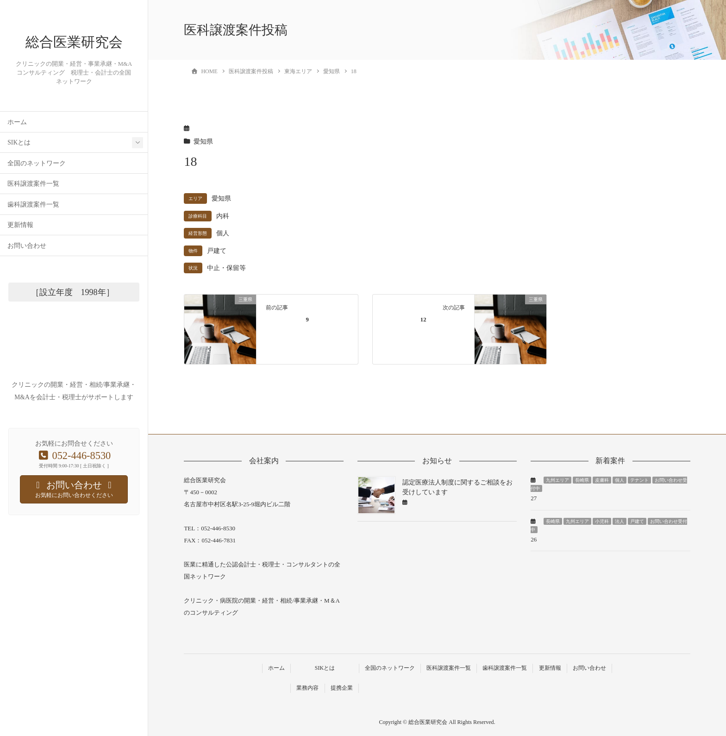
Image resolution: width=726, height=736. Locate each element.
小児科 (602, 521)
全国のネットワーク (36, 187)
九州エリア (557, 480)
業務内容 (307, 688)
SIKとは (19, 167)
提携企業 (342, 688)
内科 (222, 216)
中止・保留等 (226, 267)
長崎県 (582, 480)
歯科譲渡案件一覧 (33, 229)
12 (423, 319)
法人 (619, 521)
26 (534, 539)
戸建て (216, 250)
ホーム (17, 146)
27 (534, 498)
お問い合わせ (26, 270)
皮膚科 (602, 480)
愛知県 (203, 141)
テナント (639, 480)
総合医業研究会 (74, 54)
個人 (222, 233)
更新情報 (20, 249)
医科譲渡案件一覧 (33, 208)
